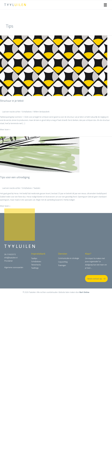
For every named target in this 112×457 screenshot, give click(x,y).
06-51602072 (10, 254)
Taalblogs (35, 267)
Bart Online (84, 295)
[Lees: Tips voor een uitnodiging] (39, 154)
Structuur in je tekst (12, 101)
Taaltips (34, 258)
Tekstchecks (36, 264)
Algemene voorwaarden (13, 267)
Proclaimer (8, 260)
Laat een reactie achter (11, 111)
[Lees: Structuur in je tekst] (53, 65)
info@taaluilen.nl (10, 257)
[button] (96, 280)
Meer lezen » (5, 129)
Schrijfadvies (27, 111)
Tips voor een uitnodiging (15, 177)
